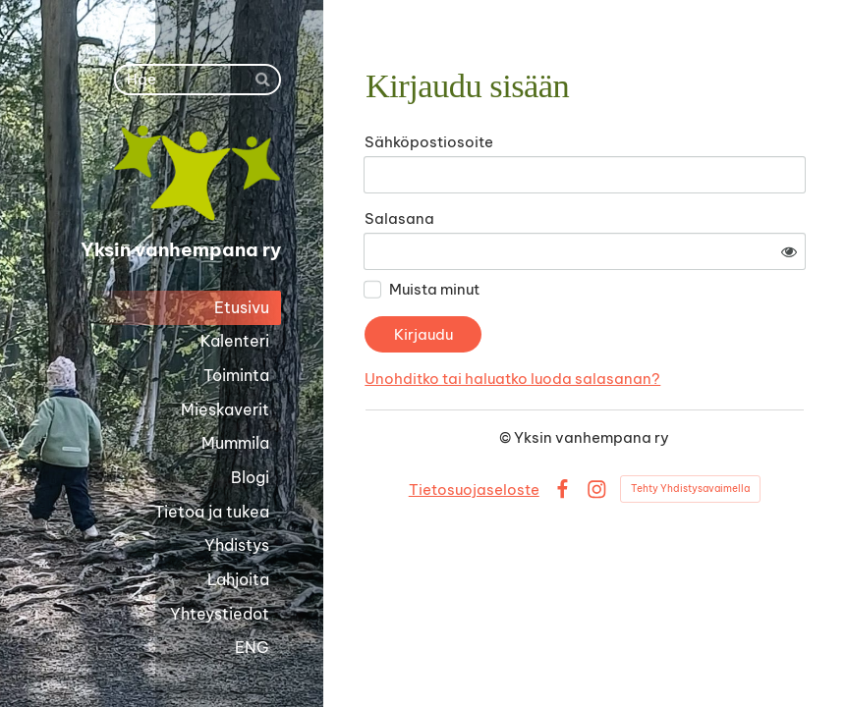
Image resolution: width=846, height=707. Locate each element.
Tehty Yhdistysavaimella (690, 488)
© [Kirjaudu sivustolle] (506, 437)
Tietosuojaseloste (474, 489)
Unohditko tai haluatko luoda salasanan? (512, 378)
